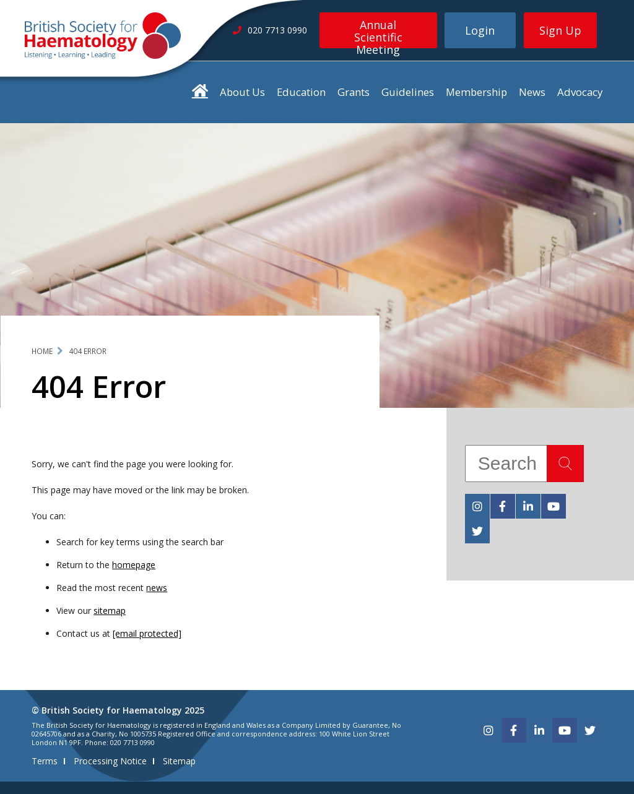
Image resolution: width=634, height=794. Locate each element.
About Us (242, 92)
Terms (45, 761)
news (156, 587)
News (532, 92)
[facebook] (502, 506)
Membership (476, 92)
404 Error (87, 351)
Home (42, 351)
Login (480, 30)
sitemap (109, 610)
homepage (133, 565)
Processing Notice (110, 761)
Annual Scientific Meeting (378, 32)
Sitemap (179, 761)
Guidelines (407, 92)
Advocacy (579, 92)
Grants (353, 92)
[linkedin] (528, 506)
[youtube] (553, 506)
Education (301, 92)
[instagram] (477, 506)
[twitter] (477, 531)
